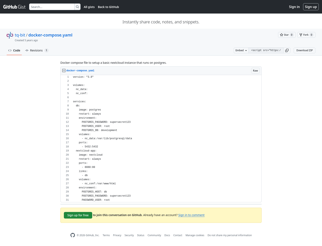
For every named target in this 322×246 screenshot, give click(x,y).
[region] (161, 138)
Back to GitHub (108, 7)
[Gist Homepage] (14, 6)
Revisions (37, 50)
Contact (177, 235)
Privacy (117, 235)
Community (154, 235)
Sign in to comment (191, 215)
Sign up (311, 7)
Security (129, 235)
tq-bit (20, 35)
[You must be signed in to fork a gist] (306, 35)
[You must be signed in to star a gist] (287, 35)
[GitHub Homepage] (72, 235)
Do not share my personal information (230, 235)
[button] (286, 50)
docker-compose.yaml (50, 35)
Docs (167, 235)
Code (14, 50)
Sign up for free (78, 215)
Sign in (294, 7)
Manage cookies (194, 235)
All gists (89, 7)
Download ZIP (304, 50)
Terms (106, 235)
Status (140, 235)
